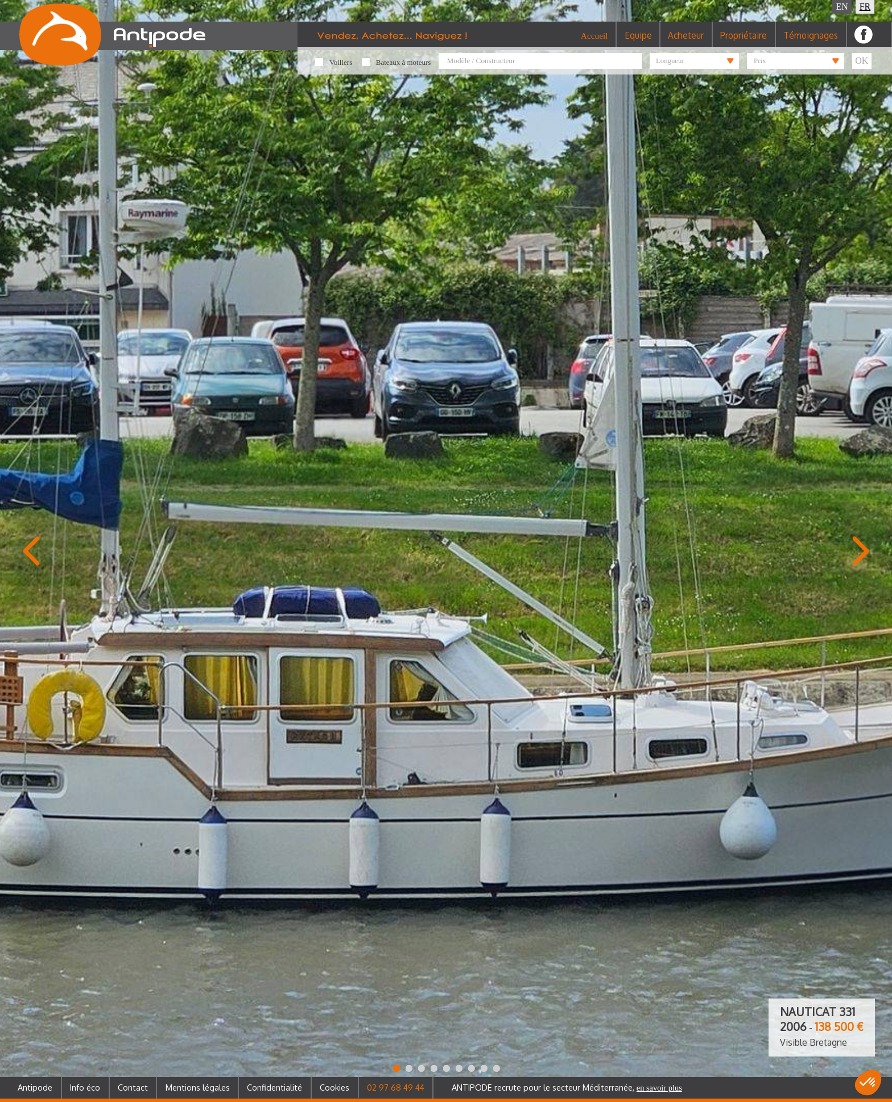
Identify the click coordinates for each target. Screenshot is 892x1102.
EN (842, 6)
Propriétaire (743, 42)
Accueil (594, 42)
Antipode (35, 1087)
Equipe (638, 42)
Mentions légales (198, 1087)
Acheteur (686, 42)
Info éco (85, 1087)
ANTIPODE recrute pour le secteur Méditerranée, (567, 1087)
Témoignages (810, 42)
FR (865, 6)
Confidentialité (274, 1087)
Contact (133, 1087)
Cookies (334, 1087)
